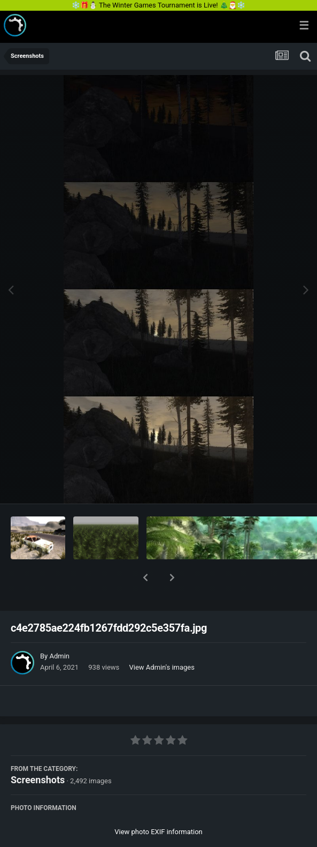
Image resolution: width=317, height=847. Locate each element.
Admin (59, 628)
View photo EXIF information (158, 804)
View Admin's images (162, 639)
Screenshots (38, 752)
